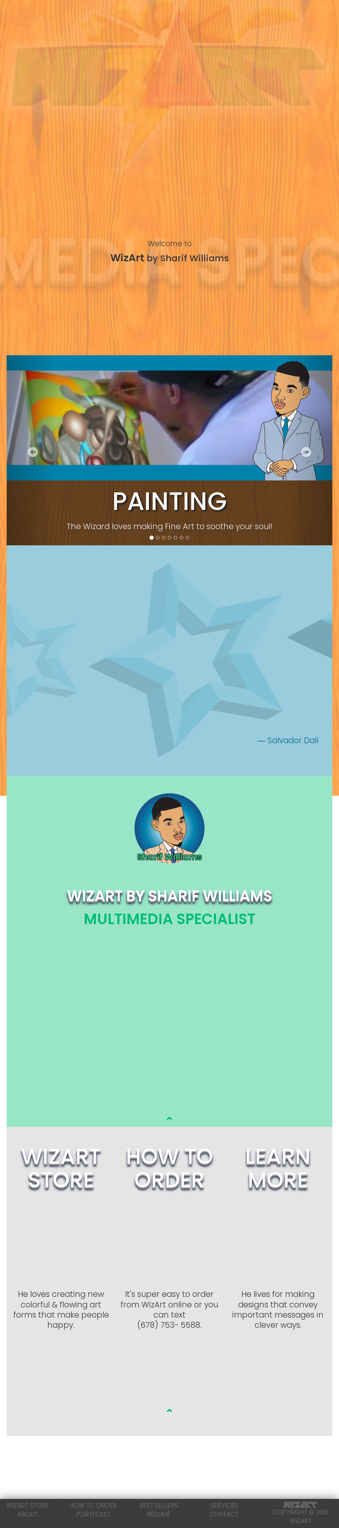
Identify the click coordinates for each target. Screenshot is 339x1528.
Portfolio (93, 1514)
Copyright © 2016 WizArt (300, 1513)
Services (224, 1505)
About (28, 1514)
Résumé (158, 1514)
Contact (223, 1514)
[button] (31, 452)
